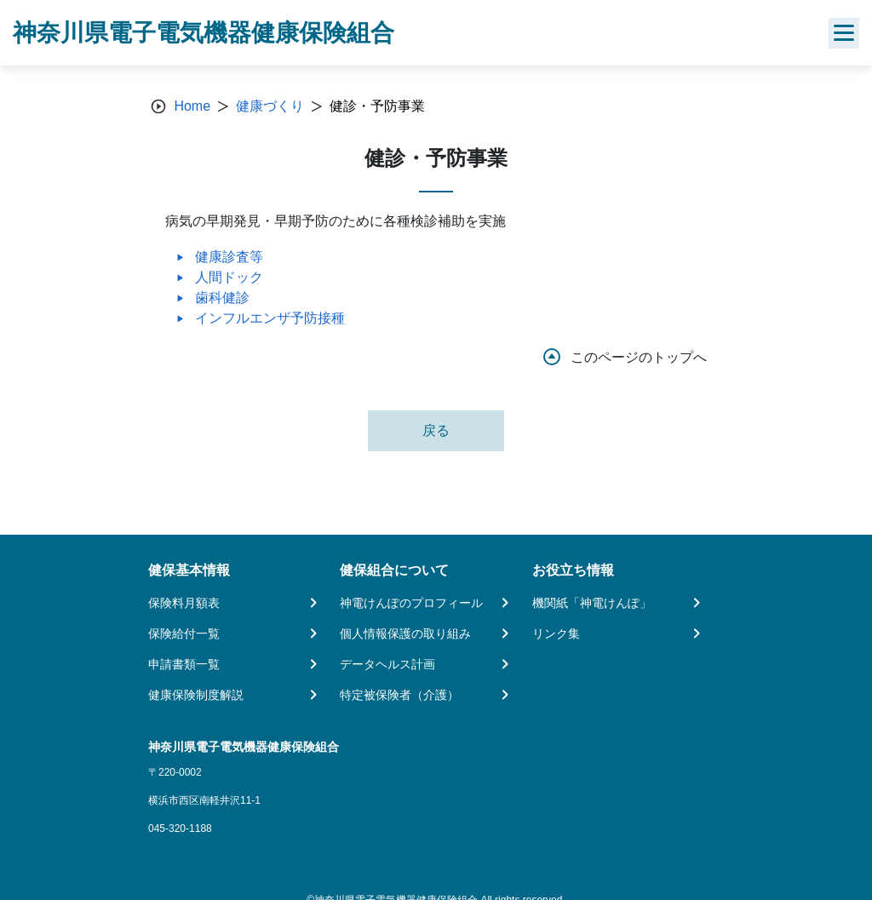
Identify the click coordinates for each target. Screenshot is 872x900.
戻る (436, 430)
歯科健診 (222, 297)
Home (192, 106)
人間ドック (229, 277)
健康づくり (270, 106)
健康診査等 (229, 256)
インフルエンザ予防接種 (270, 318)
